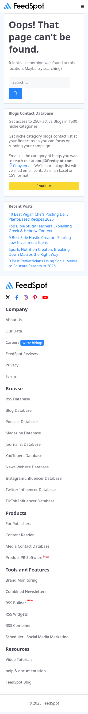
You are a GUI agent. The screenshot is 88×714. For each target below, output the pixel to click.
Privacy (12, 365)
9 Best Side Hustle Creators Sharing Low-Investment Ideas (40, 240)
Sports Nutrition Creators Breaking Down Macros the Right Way (39, 252)
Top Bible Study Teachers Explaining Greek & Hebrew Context (40, 228)
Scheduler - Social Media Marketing (37, 636)
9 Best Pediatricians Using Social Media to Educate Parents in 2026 (43, 263)
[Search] (15, 93)
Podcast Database (22, 421)
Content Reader (20, 535)
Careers (25, 342)
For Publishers (18, 523)
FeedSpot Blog (18, 682)
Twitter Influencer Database (31, 489)
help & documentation (26, 670)
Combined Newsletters (26, 591)
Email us (44, 186)
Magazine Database (23, 433)
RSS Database (18, 399)
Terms (11, 376)
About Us (14, 319)
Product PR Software (27, 557)
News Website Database (27, 467)
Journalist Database (23, 444)
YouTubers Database (24, 455)
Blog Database (19, 410)
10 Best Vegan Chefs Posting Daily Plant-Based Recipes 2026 (39, 217)
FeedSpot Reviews (22, 353)
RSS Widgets (17, 614)
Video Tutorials (19, 659)
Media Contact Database (28, 546)
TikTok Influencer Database (30, 501)
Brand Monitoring (22, 580)
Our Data (14, 331)
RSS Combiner (18, 625)
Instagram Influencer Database (34, 478)
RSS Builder (19, 602)
